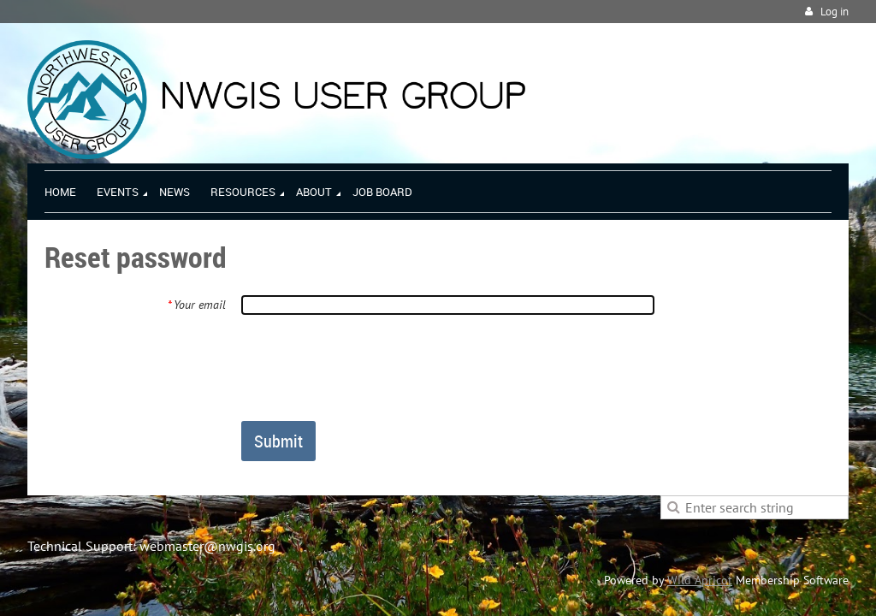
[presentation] (371, 367)
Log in (834, 11)
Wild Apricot (699, 580)
